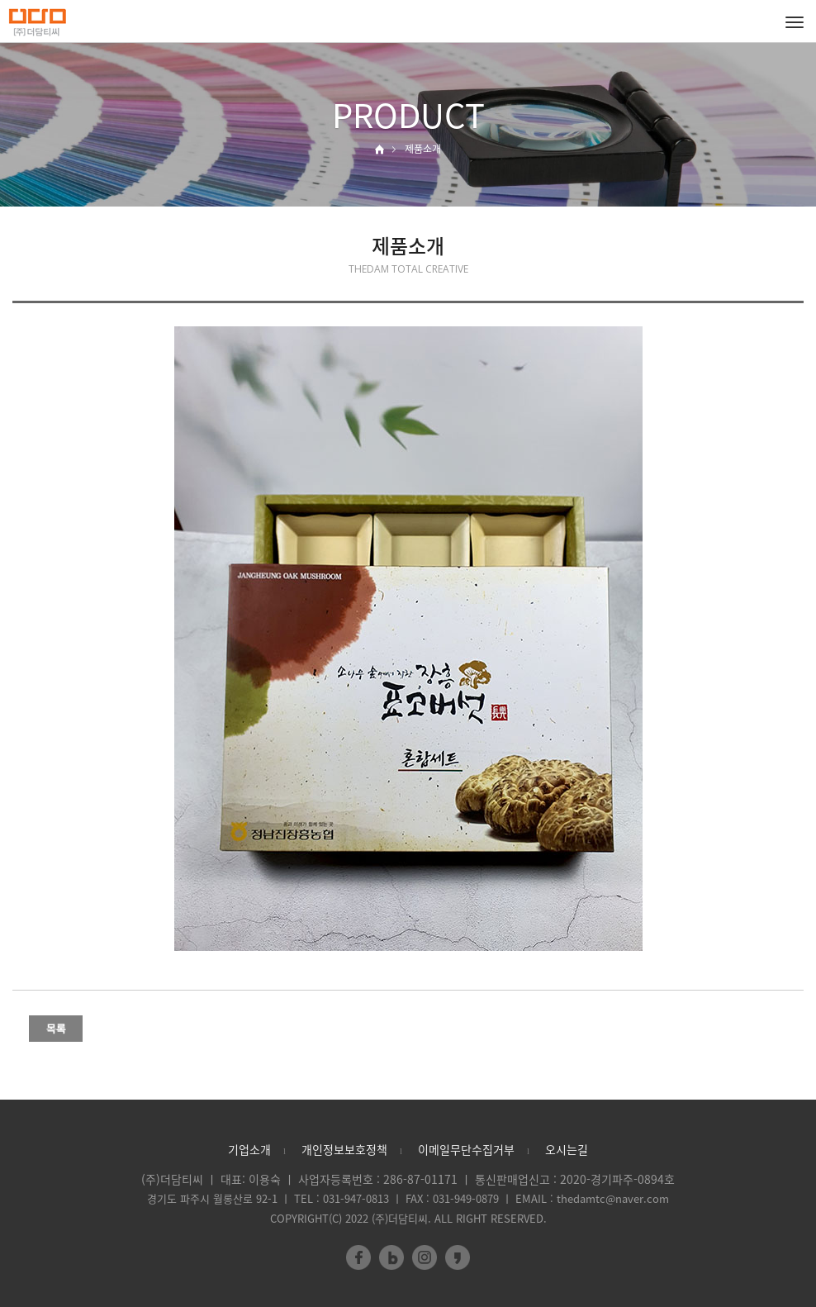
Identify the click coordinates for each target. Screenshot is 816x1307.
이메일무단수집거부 (466, 1149)
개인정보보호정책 (344, 1149)
